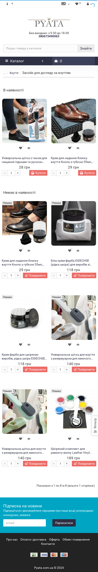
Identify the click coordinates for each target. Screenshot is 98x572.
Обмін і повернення (76, 539)
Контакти (48, 543)
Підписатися (64, 523)
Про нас (12, 539)
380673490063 (49, 36)
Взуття (14, 73)
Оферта (54, 539)
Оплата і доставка (33, 539)
